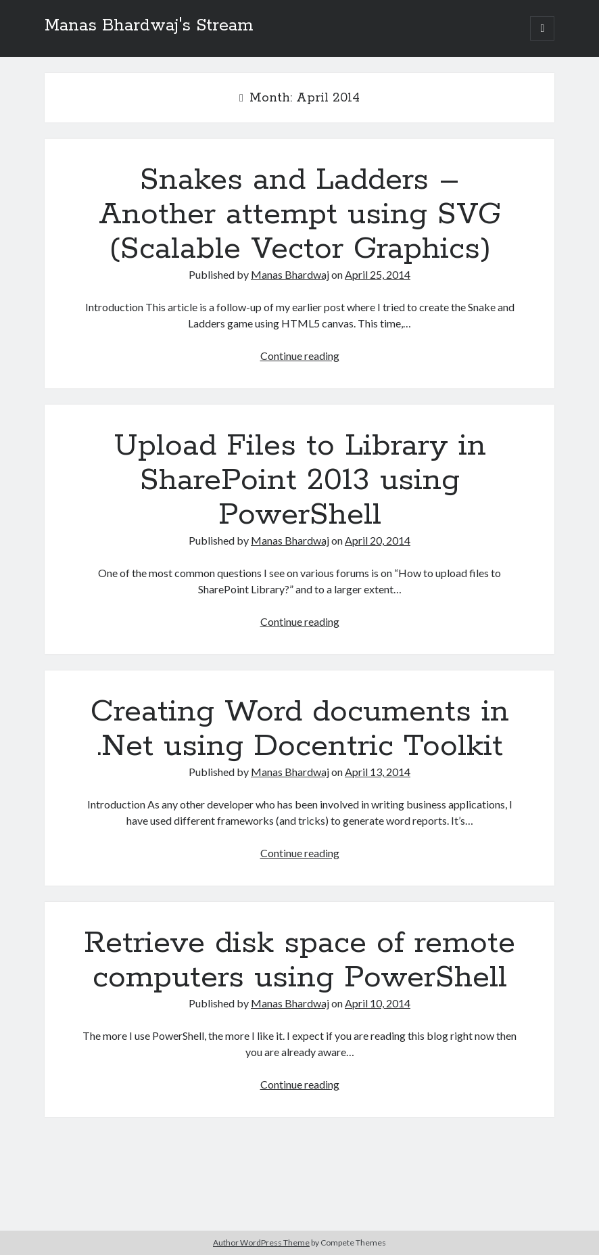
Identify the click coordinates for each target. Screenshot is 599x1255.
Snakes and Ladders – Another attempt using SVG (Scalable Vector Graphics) (300, 214)
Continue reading (299, 355)
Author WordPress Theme (261, 1242)
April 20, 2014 (377, 540)
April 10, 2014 (377, 1003)
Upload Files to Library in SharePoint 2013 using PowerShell (300, 480)
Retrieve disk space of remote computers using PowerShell (299, 960)
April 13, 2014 (377, 771)
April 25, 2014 (377, 274)
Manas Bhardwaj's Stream (149, 26)
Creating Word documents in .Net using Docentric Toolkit (300, 729)
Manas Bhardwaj (290, 274)
